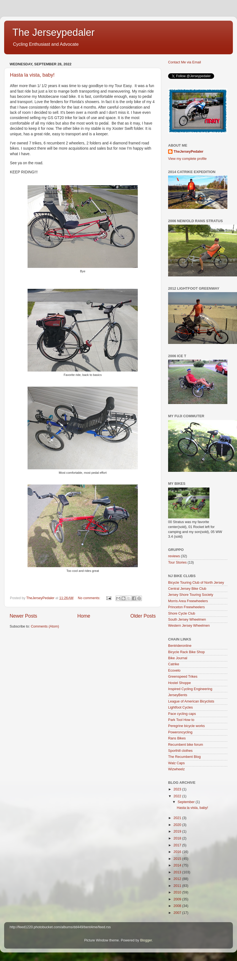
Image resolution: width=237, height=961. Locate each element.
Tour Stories (177, 562)
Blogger (146, 940)
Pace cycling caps (182, 714)
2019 (177, 831)
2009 (177, 899)
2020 (177, 825)
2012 (177, 879)
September (187, 802)
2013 (177, 872)
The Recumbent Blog (184, 757)
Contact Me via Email (184, 62)
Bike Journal (177, 658)
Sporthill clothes (180, 751)
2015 (177, 859)
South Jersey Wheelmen (187, 619)
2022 (177, 796)
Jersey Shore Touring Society (190, 595)
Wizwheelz (176, 769)
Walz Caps (176, 763)
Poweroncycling (180, 732)
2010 (177, 892)
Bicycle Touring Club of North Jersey (196, 583)
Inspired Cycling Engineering (190, 689)
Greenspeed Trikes (182, 677)
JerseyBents (177, 695)
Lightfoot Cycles (180, 707)
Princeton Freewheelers (186, 607)
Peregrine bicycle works (186, 726)
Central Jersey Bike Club (187, 589)
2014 (177, 865)
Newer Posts (23, 616)
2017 (177, 845)
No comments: (89, 598)
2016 (177, 852)
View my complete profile (187, 159)
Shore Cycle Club (181, 613)
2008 (177, 906)
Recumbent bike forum (185, 745)
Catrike (173, 664)
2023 (177, 789)
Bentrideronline (180, 646)
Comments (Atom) (45, 626)
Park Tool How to (181, 720)
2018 (177, 838)
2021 (177, 818)
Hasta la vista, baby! (32, 75)
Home (83, 616)
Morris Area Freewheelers (188, 601)
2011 (177, 886)
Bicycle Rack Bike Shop (186, 652)
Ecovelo (174, 670)
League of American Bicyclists (191, 701)
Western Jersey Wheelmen (189, 626)
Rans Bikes (177, 738)
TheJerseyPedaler (188, 152)
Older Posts (143, 616)
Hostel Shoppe (179, 683)
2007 (177, 913)
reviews (174, 556)
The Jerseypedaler (53, 32)
